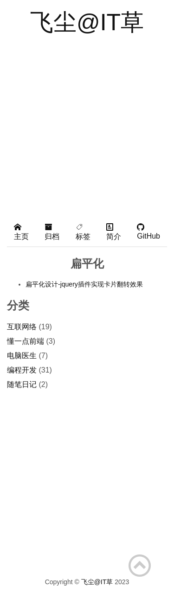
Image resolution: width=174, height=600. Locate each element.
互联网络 (22, 327)
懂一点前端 (25, 341)
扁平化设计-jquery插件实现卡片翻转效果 (84, 284)
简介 (113, 231)
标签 (83, 231)
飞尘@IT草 (87, 22)
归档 (52, 231)
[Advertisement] (87, 125)
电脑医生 (22, 356)
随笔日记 (22, 384)
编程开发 (22, 370)
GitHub (148, 231)
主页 (21, 231)
